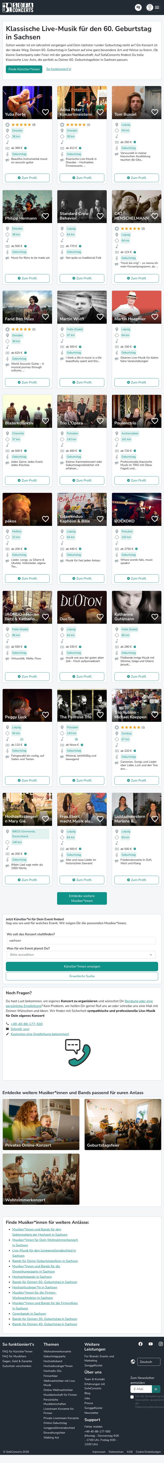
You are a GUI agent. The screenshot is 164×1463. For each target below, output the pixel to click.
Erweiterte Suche (82, 976)
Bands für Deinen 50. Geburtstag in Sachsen (44, 1282)
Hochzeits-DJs (53, 1371)
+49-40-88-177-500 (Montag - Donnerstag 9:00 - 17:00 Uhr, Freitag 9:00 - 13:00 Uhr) (101, 1438)
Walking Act (51, 1438)
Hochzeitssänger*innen (58, 1366)
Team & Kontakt (94, 1379)
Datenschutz (116, 1452)
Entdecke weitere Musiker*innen (82, 898)
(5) (76, 739)
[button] (153, 7)
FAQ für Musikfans (14, 1356)
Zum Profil (29, 178)
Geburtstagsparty (55, 1356)
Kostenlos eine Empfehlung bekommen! (40, 1034)
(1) (21, 739)
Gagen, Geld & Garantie (17, 1361)
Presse (88, 1403)
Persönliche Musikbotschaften (55, 1402)
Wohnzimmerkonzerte (57, 1351)
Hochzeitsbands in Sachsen (32, 1277)
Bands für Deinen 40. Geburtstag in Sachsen (44, 1324)
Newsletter (91, 1413)
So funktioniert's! (58, 69)
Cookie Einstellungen (148, 1452)
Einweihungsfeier (54, 1433)
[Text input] (141, 1389)
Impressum (99, 1452)
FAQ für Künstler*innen (17, 1351)
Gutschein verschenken (16, 1366)
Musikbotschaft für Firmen (60, 1395)
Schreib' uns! (20, 1029)
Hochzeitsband (53, 1361)
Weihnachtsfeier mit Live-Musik (60, 1383)
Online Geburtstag (55, 1423)
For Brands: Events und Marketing (99, 1358)
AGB (130, 1452)
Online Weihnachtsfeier (58, 1390)
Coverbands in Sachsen (29, 1313)
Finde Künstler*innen (24, 69)
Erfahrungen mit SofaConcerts (94, 1386)
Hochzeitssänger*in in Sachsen (34, 1287)
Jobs (87, 1398)
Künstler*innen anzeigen (82, 966)
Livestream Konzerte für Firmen (59, 1411)
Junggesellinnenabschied (59, 1428)
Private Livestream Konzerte (61, 1418)
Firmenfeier (51, 1376)
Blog (87, 1393)
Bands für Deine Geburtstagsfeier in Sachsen (45, 1261)
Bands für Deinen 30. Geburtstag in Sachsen (44, 1319)
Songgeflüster (93, 1365)
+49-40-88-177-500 (27, 1024)
